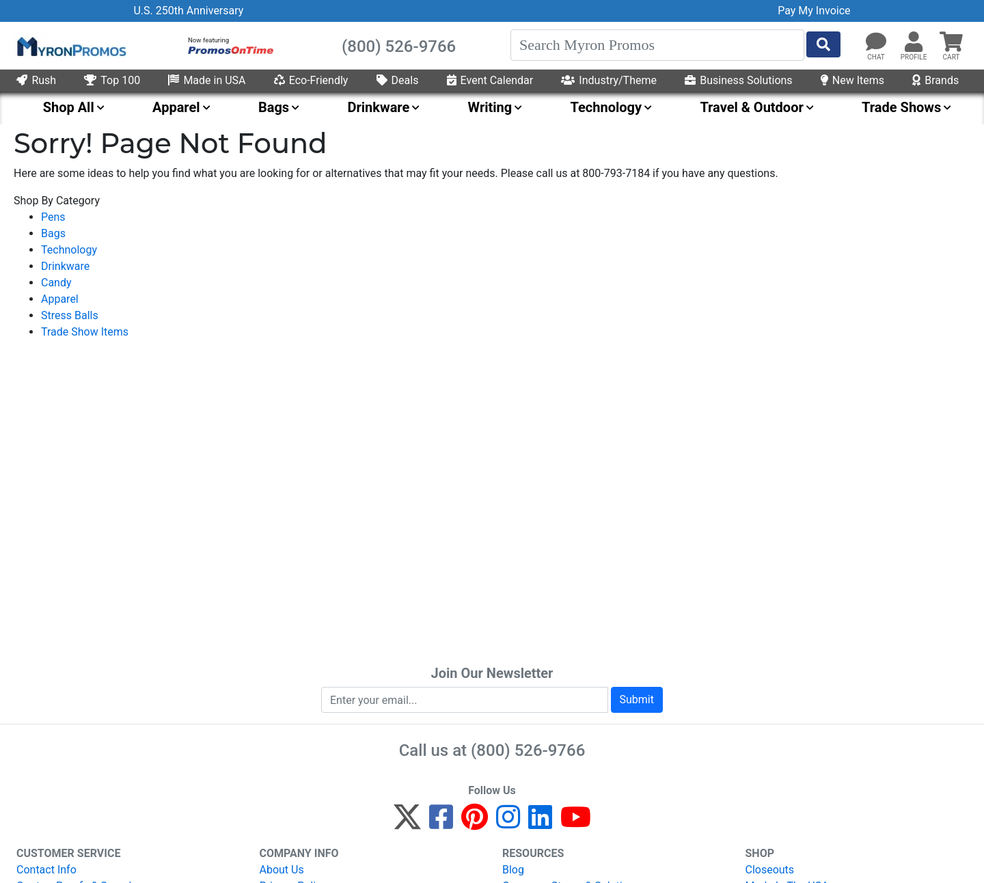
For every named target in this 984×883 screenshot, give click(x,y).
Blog (513, 869)
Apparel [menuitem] (176, 107)
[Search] (657, 45)
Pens (53, 216)
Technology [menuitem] (606, 107)
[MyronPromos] (70, 45)
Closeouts (770, 869)
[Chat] (876, 42)
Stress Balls (69, 315)
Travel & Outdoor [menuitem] (751, 107)
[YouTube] (575, 823)
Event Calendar (490, 80)
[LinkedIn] (540, 823)
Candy (56, 282)
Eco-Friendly (311, 80)
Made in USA (206, 80)
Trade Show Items (84, 331)
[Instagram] (508, 823)
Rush (36, 80)
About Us (282, 869)
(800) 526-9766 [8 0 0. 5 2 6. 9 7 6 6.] (528, 750)
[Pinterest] (474, 823)
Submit (637, 699)
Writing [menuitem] (490, 107)
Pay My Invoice (814, 10)
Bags (53, 233)
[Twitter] (407, 823)
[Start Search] (823, 44)
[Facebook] (441, 823)
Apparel (60, 299)
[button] (913, 42)
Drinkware (65, 266)
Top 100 (112, 80)
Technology (69, 249)
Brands (935, 80)
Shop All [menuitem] (68, 107)
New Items (852, 80)
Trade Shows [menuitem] (901, 107)
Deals (398, 80)
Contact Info (46, 869)
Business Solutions (738, 80)
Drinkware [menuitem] (378, 107)
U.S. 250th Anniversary (188, 10)
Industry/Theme (609, 80)
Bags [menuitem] (273, 107)
